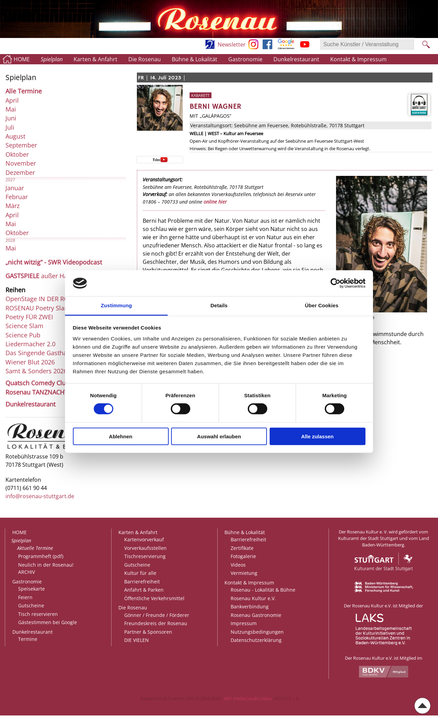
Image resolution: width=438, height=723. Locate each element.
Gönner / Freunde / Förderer (156, 615)
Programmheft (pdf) (40, 556)
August (15, 136)
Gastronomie (245, 59)
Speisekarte (31, 588)
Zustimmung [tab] (116, 305)
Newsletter (232, 44)
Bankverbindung (250, 606)
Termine (27, 639)
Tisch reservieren (38, 614)
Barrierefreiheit (142, 581)
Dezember (20, 172)
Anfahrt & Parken (144, 589)
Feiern (25, 597)
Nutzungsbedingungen (257, 632)
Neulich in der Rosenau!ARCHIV (46, 568)
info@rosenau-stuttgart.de (39, 496)
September (21, 145)
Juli (9, 127)
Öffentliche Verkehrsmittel (154, 598)
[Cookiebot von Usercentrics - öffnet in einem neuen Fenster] (335, 283)
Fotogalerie (243, 556)
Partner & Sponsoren (148, 632)
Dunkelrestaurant (296, 59)
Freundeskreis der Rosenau (155, 623)
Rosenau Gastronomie (256, 615)
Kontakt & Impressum (358, 59)
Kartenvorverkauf (144, 539)
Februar (16, 197)
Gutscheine (31, 605)
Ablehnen (120, 436)
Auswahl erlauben (219, 436)
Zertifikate (242, 548)
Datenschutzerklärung (256, 640)
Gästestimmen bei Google (47, 622)
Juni (10, 118)
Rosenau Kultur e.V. (253, 598)
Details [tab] (219, 305)
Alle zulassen (317, 436)
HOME (22, 59)
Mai (10, 109)
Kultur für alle (140, 573)
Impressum (244, 623)
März (12, 206)
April (12, 100)
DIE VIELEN (136, 640)
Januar (14, 188)
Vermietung (244, 573)
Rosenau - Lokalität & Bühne (263, 589)
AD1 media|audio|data (247, 698)
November (20, 163)
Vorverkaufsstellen (145, 548)
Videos (238, 564)
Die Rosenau (144, 59)
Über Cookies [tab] (321, 305)
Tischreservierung (145, 556)
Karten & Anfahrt (95, 59)
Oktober (17, 154)
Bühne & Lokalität (194, 59)
